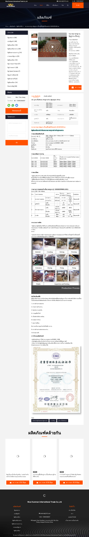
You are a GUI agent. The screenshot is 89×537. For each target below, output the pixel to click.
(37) (13, 64)
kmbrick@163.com (63, 1)
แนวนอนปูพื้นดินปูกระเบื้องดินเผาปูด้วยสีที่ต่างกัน (44, 475)
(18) (12, 45)
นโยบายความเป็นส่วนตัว (72, 520)
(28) (12, 67)
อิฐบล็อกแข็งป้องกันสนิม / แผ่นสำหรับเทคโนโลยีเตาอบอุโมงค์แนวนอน (17, 475)
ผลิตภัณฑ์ (12, 26)
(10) (12, 60)
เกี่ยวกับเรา (55, 5)
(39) (14, 49)
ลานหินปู (53, 420)
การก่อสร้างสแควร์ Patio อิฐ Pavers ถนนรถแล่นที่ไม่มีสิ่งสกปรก (70, 475)
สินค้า (41, 5)
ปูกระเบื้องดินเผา (62, 420)
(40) (12, 41)
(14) (14, 52)
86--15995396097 (78, 1)
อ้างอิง (77, 5)
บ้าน (35, 5)
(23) (13, 56)
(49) (12, 86)
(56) (12, 37)
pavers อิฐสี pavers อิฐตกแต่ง (40, 420)
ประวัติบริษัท (72, 510)
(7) (13, 71)
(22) (12, 79)
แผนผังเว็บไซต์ (72, 517)
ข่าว (72, 513)
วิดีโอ (47, 5)
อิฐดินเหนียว (20, 26)
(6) (12, 75)
